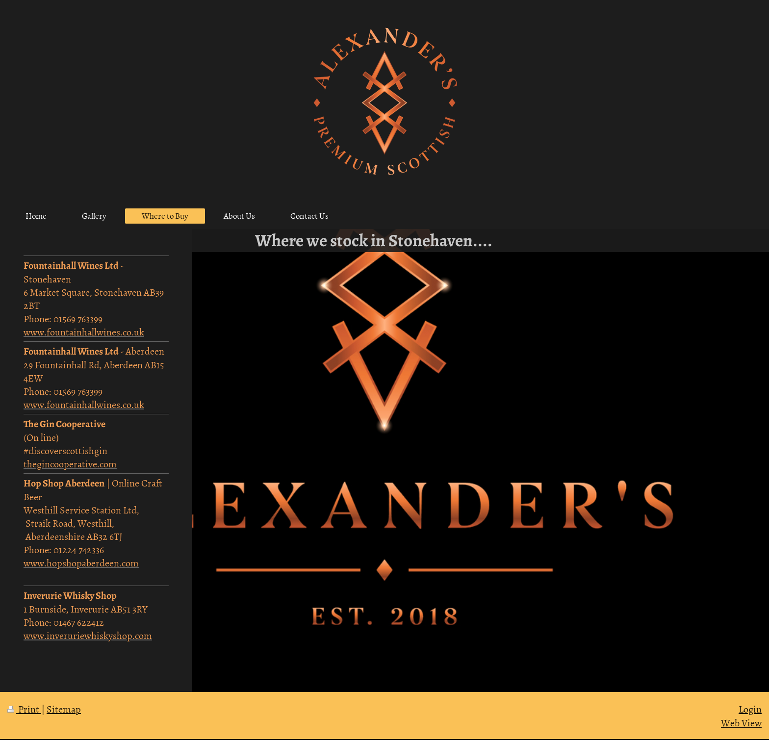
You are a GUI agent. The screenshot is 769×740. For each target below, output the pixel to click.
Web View (741, 722)
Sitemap (64, 708)
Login (750, 708)
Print (24, 708)
